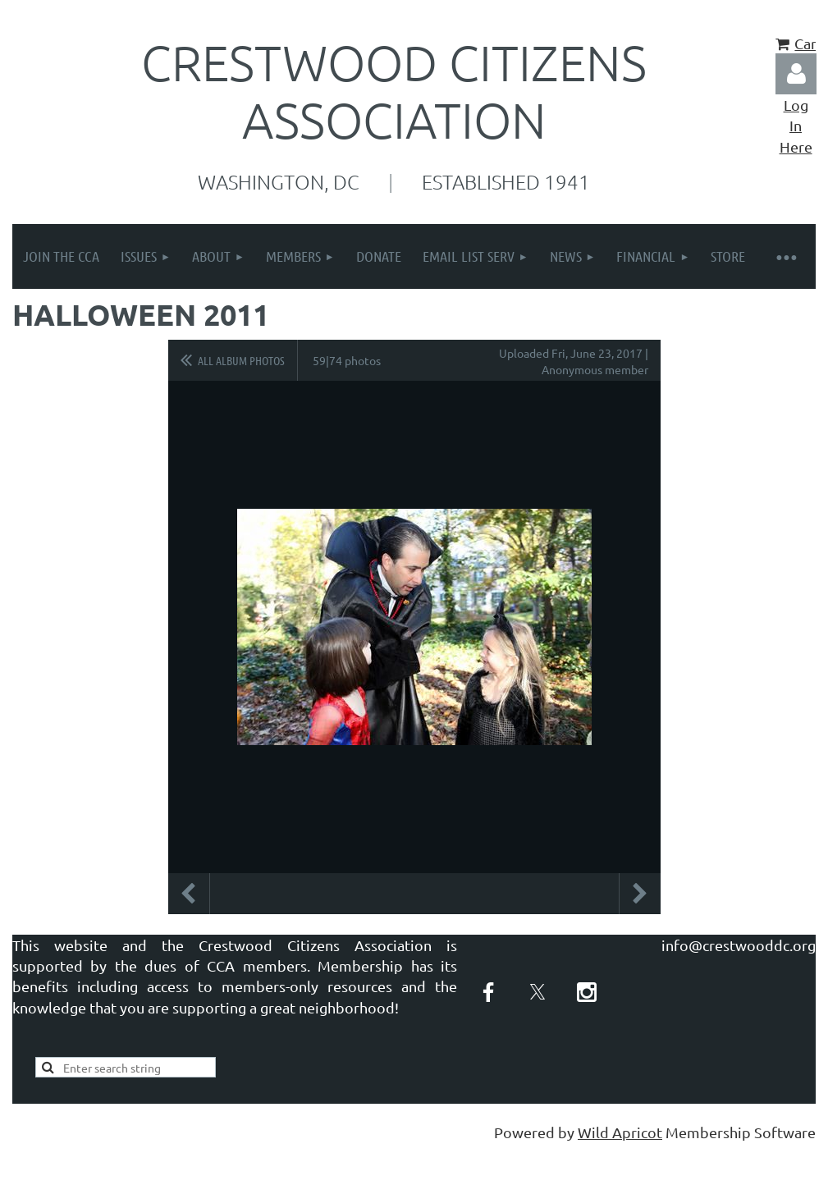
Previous (188, 893)
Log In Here (796, 125)
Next (640, 893)
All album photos (241, 360)
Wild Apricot (620, 1132)
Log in (796, 73)
